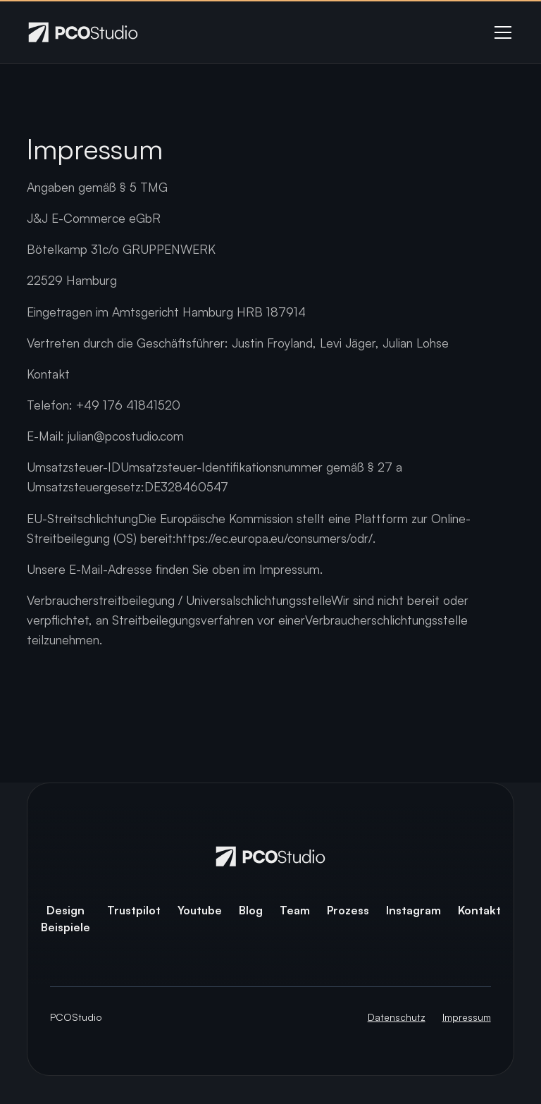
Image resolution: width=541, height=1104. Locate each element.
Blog (251, 910)
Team (295, 910)
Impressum (466, 1017)
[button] (500, 32)
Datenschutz (396, 1017)
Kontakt (479, 910)
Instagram (413, 910)
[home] (83, 32)
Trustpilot (134, 910)
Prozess (348, 910)
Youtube (200, 910)
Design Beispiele (65, 918)
